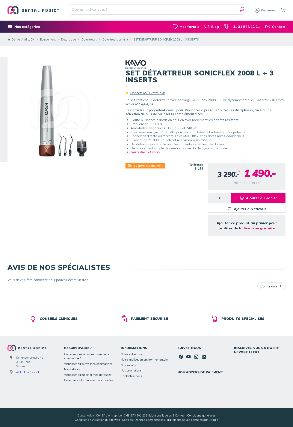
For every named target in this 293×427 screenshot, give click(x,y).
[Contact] (275, 27)
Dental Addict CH (21, 39)
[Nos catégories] (24, 27)
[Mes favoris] (186, 27)
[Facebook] (180, 356)
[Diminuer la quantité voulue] (211, 198)
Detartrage (68, 39)
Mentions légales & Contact (167, 415)
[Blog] (211, 27)
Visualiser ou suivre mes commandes (88, 363)
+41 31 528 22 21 (27, 372)
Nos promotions (131, 370)
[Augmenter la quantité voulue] (228, 198)
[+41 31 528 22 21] (242, 27)
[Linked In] (204, 356)
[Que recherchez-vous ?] (157, 9)
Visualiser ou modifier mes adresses (88, 374)
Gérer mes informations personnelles (88, 380)
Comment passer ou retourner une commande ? (86, 356)
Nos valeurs (128, 365)
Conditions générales (201, 415)
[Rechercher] (242, 9)
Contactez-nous (131, 376)
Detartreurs (89, 39)
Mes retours (72, 369)
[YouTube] (188, 356)
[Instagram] (196, 356)
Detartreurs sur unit (115, 39)
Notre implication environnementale (144, 359)
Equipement (48, 39)
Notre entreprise (131, 354)
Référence (196, 164)
